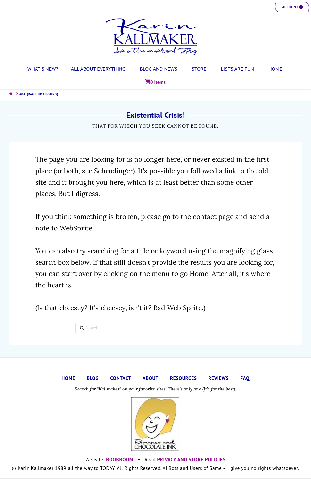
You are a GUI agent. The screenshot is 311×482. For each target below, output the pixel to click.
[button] (292, 7)
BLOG (93, 378)
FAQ (244, 378)
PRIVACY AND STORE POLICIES (191, 459)
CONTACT (120, 378)
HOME (68, 378)
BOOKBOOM (119, 459)
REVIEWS (218, 378)
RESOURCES (183, 378)
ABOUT (151, 378)
